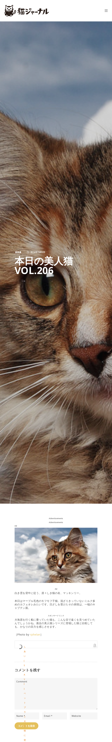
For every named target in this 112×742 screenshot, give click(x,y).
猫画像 (18, 252)
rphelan (35, 634)
